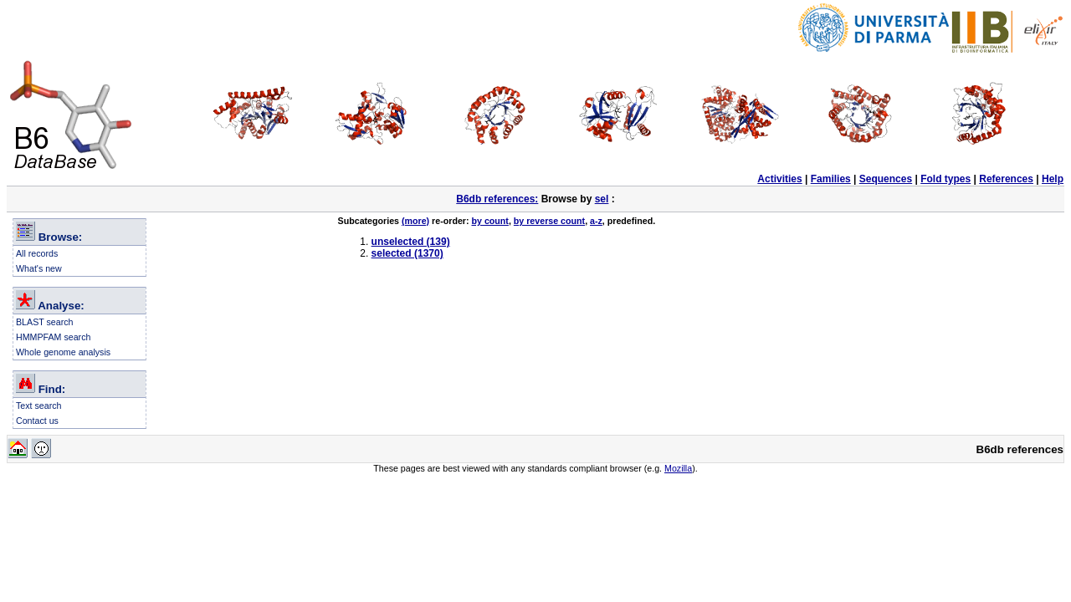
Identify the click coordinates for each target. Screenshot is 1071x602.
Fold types (945, 179)
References (1006, 179)
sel (602, 199)
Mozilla (678, 468)
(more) (415, 221)
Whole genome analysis (63, 352)
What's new (39, 268)
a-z (596, 221)
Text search (39, 405)
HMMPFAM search (53, 337)
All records (37, 253)
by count (490, 221)
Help (1052, 179)
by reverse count (549, 221)
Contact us (37, 421)
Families (831, 179)
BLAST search (45, 322)
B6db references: (497, 199)
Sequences (885, 179)
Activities (779, 179)
